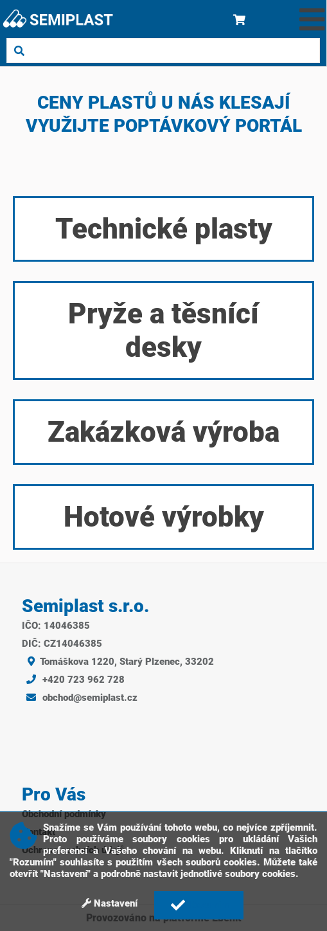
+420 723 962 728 (73, 679)
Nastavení (109, 903)
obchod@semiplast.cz (79, 697)
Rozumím (198, 905)
